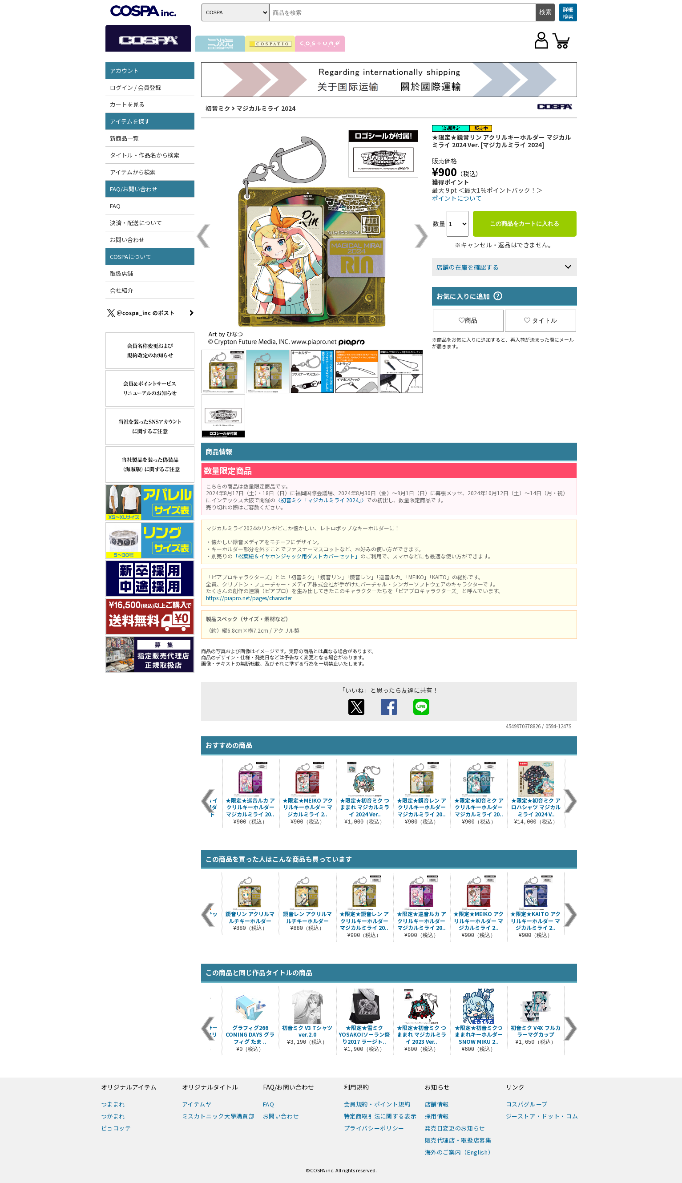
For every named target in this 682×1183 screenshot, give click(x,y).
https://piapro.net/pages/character (249, 598)
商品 (468, 320)
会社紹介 (121, 290)
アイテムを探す (130, 121)
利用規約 (356, 1087)
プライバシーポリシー (374, 1128)
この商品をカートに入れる (524, 223)
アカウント (124, 70)
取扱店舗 (121, 273)
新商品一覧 (124, 138)
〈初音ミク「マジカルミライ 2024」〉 (321, 500)
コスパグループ (527, 1104)
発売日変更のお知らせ (455, 1128)
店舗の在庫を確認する (467, 266)
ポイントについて (457, 198)
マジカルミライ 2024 (265, 108)
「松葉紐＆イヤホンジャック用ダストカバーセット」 (296, 556)
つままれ (113, 1104)
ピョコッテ (116, 1128)
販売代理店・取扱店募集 (458, 1140)
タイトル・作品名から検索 (144, 155)
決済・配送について (136, 222)
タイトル (540, 320)
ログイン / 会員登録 (135, 87)
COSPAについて (130, 256)
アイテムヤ (197, 1104)
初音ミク (218, 108)
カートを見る (127, 104)
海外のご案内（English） (459, 1152)
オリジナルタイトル (210, 1087)
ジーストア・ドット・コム (542, 1116)
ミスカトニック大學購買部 (218, 1116)
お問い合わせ (127, 239)
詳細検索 (568, 12)
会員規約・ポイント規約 (377, 1104)
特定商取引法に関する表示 (380, 1116)
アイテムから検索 (133, 172)
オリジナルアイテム (129, 1087)
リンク (515, 1087)
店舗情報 (437, 1104)
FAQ (115, 206)
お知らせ (437, 1087)
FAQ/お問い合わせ (133, 189)
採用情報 (437, 1116)
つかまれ (113, 1116)
